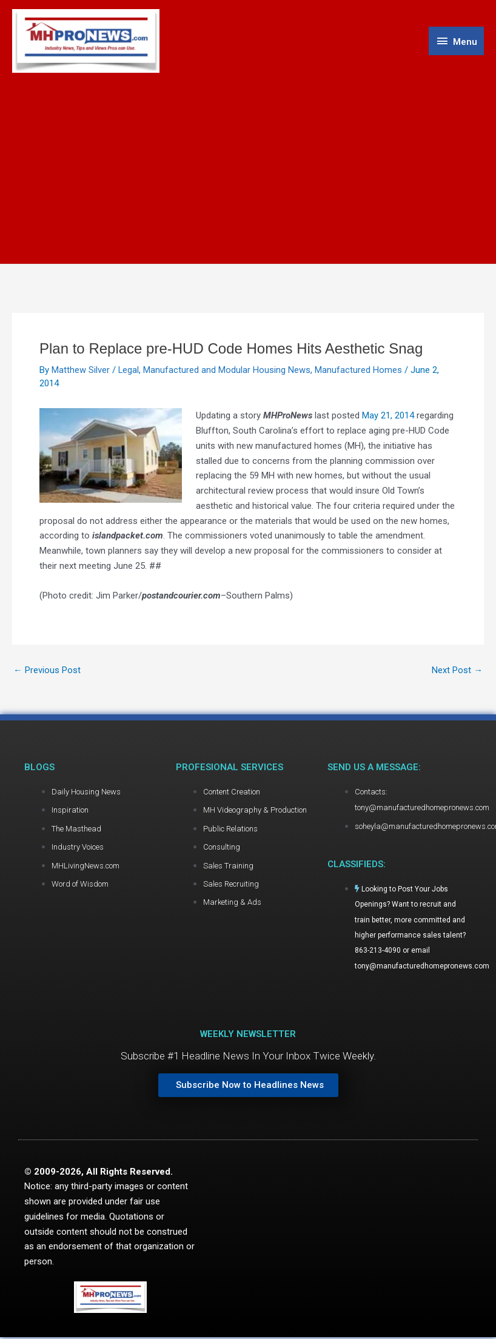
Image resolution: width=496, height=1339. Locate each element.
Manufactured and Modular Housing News (227, 370)
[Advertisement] (248, 164)
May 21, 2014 (388, 416)
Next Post (457, 671)
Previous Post (47, 671)
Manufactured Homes (359, 370)
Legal (128, 370)
